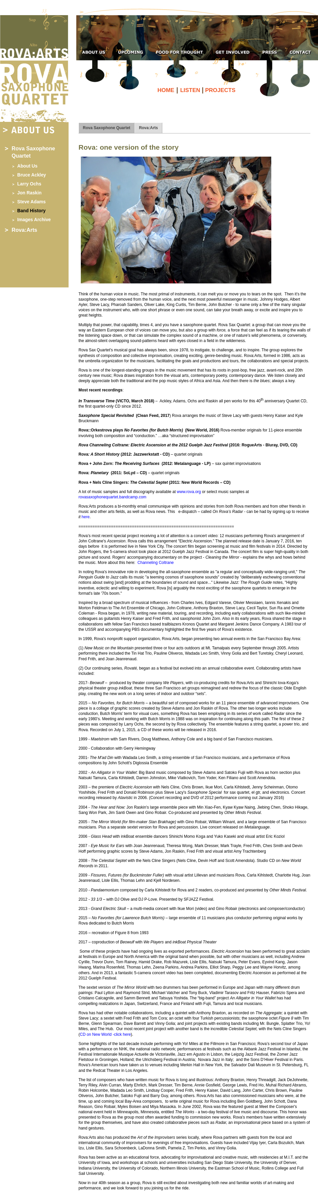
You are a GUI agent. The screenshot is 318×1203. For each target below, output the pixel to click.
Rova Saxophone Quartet (106, 127)
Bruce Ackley (31, 175)
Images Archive (34, 219)
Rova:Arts (24, 230)
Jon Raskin (29, 192)
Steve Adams (31, 201)
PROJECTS (220, 90)
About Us (27, 166)
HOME (166, 90)
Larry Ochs (29, 183)
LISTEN (191, 90)
